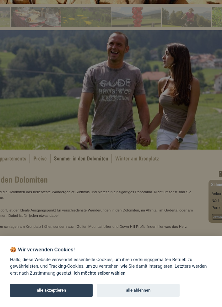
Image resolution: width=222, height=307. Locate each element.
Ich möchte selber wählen (100, 273)
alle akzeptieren (51, 290)
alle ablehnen (138, 290)
